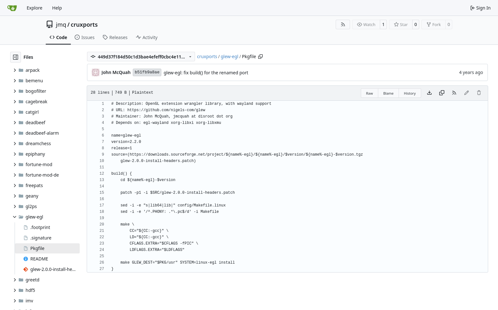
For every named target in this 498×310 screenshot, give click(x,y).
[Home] (12, 8)
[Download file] (429, 93)
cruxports (84, 24)
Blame (388, 93)
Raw (369, 93)
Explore (34, 8)
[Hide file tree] (15, 57)
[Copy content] (442, 93)
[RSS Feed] (343, 24)
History (410, 93)
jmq (61, 24)
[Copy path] (260, 56)
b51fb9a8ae (147, 72)
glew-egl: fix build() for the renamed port (206, 73)
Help (57, 8)
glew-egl (229, 56)
